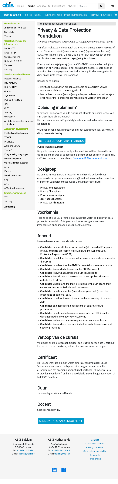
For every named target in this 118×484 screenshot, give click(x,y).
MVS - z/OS (10, 48)
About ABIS (43, 5)
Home (20, 5)
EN (112, 6)
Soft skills (9, 32)
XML (6, 183)
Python (7, 171)
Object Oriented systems (16, 162)
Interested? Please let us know (90, 158)
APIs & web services (14, 188)
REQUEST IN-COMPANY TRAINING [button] (61, 141)
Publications (58, 5)
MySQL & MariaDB (13, 99)
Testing (8, 150)
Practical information (75, 14)
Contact (95, 439)
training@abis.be (26, 453)
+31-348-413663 (61, 450)
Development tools (13, 175)
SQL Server (9, 95)
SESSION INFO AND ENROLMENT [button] (60, 421)
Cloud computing (12, 56)
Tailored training (32, 14)
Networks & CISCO (13, 61)
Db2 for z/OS (10, 82)
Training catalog (13, 14)
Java (6, 167)
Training (31, 5)
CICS (6, 108)
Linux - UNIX (10, 52)
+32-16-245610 (25, 450)
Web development (13, 158)
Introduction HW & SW (15, 27)
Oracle (7, 91)
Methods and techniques (16, 133)
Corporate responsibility (94, 451)
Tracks (7, 36)
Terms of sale (94, 458)
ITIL (6, 197)
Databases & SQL (12, 78)
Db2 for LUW (10, 87)
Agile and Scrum (12, 145)
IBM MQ (8, 112)
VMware (8, 65)
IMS (6, 104)
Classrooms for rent (94, 443)
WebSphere (10, 116)
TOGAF (7, 137)
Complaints (95, 455)
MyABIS (72, 5)
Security (8, 69)
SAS (6, 179)
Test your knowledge (100, 14)
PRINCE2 (9, 141)
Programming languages (16, 154)
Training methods (52, 14)
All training (9, 206)
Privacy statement (95, 447)
